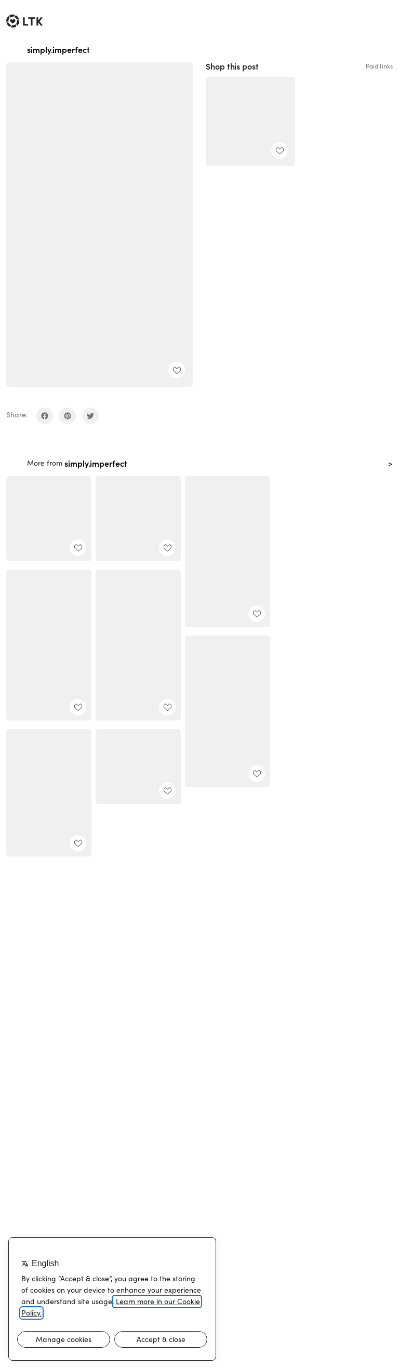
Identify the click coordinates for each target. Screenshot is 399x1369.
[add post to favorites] (176, 370)
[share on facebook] (44, 416)
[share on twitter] (90, 416)
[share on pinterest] (67, 416)
